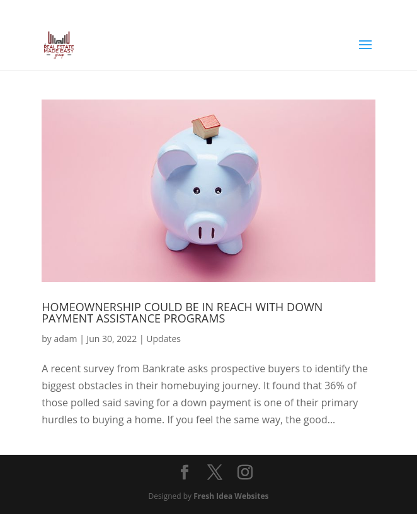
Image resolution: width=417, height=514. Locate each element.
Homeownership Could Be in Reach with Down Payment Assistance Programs (182, 312)
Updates (163, 339)
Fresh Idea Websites (230, 496)
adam (65, 339)
